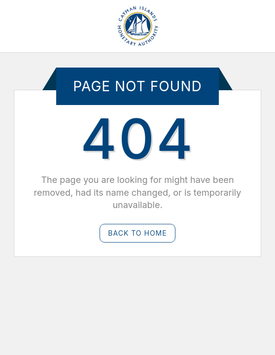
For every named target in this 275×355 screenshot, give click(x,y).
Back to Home (137, 233)
